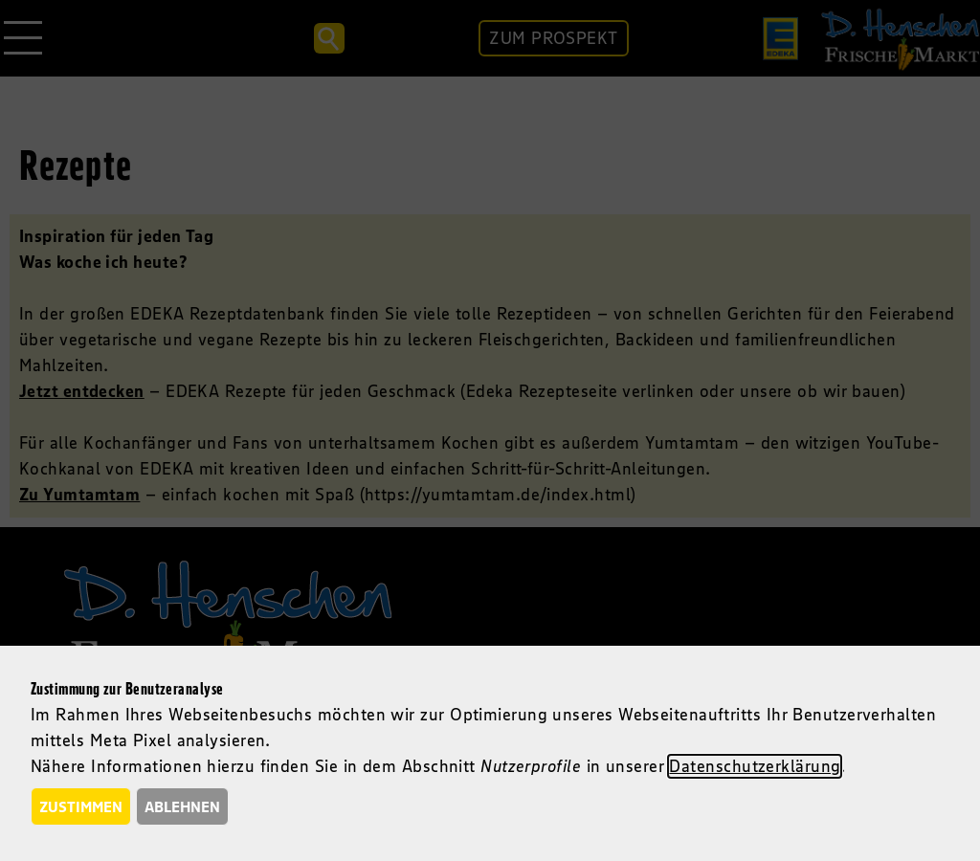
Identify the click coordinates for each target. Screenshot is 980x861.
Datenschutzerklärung (754, 766)
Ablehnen (182, 806)
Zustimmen (80, 806)
